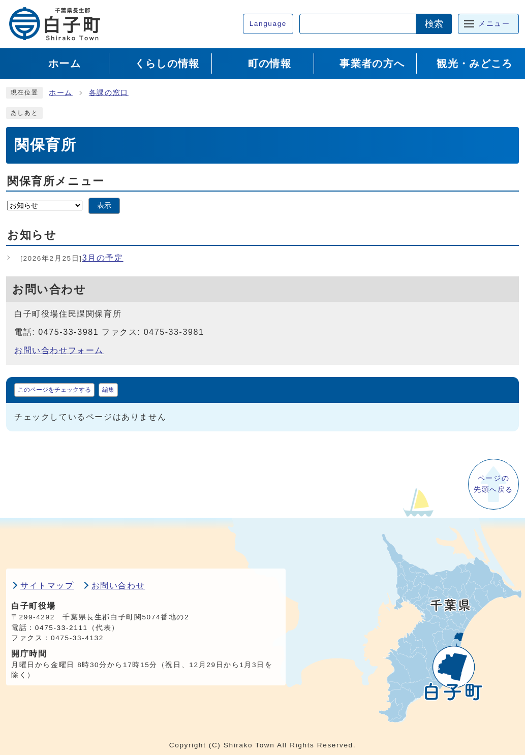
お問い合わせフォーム (59, 350)
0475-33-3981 (68, 332)
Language (268, 23)
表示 (104, 205)
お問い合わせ (118, 585)
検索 (434, 24)
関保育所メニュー (56, 181)
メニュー (494, 23)
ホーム (61, 93)
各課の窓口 (109, 93)
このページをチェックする (54, 389)
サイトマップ (47, 585)
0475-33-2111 (61, 628)
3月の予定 (71, 258)
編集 (108, 389)
